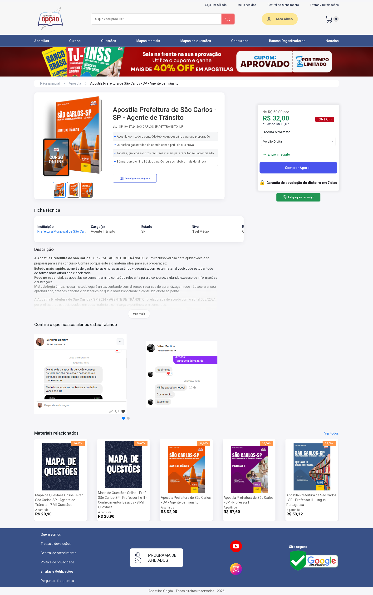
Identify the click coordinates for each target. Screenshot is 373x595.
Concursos (240, 41)
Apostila (75, 83)
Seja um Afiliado (215, 5)
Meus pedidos (247, 5)
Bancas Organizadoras (287, 41)
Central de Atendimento (283, 5)
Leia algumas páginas (135, 178)
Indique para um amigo (298, 197)
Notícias (332, 41)
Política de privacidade (57, 562)
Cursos (75, 41)
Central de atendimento (58, 553)
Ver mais (139, 314)
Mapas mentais (148, 41)
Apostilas (41, 41)
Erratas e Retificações (57, 571)
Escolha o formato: (276, 132)
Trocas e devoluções (56, 544)
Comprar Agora (297, 168)
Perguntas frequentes (57, 581)
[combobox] (155, 19)
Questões (108, 41)
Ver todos (331, 433)
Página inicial (50, 83)
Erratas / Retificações (324, 5)
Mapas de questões (195, 41)
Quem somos (51, 534)
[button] (123, 418)
